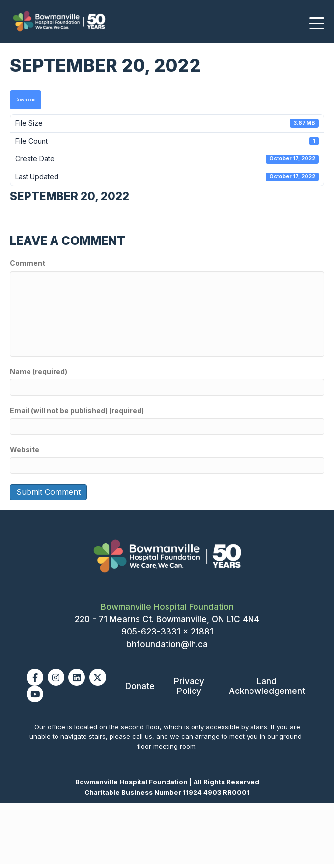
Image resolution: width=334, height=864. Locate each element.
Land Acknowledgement (267, 686)
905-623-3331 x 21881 (167, 631)
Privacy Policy (189, 686)
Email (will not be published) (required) (77, 410)
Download (25, 99)
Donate (140, 686)
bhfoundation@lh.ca (167, 644)
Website (24, 449)
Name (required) (38, 371)
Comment (27, 263)
